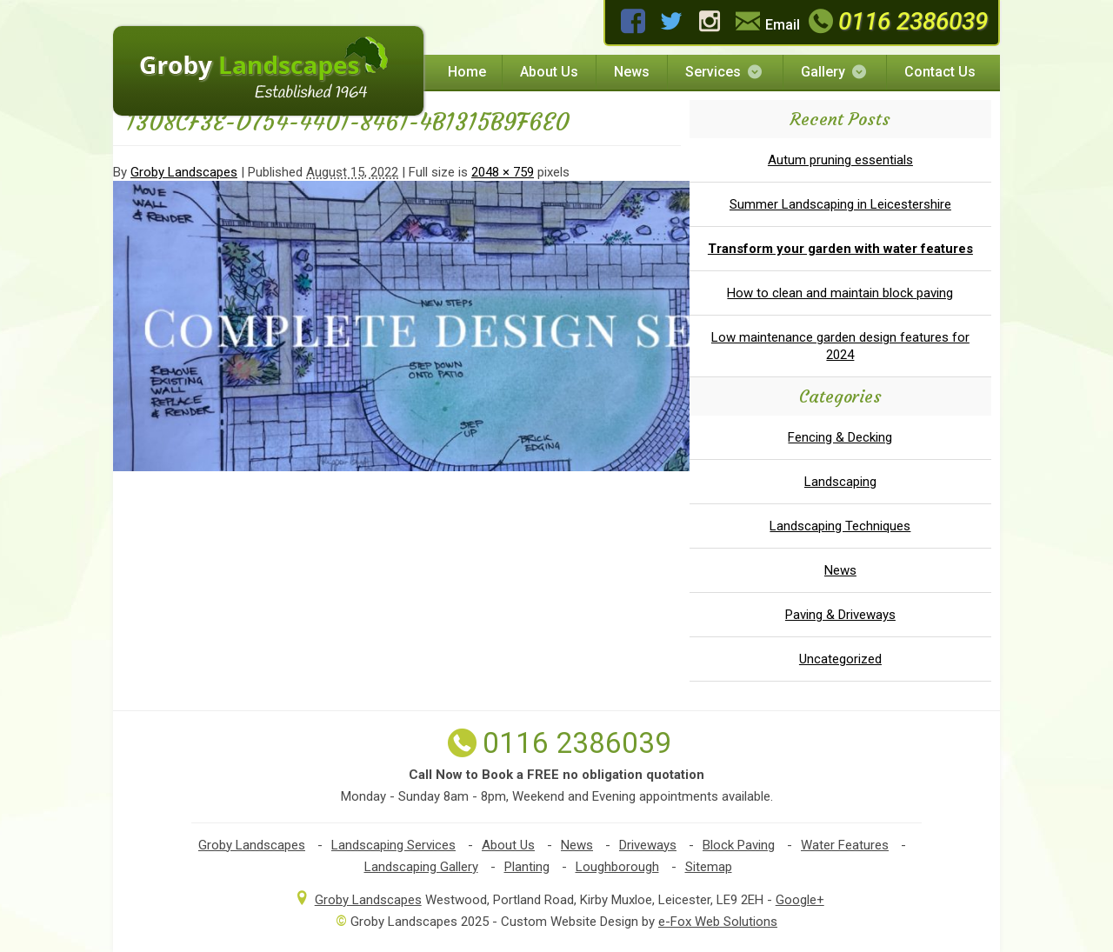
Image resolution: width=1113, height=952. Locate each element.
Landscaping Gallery (421, 867)
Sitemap (708, 867)
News (632, 71)
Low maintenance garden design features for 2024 (840, 346)
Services (724, 71)
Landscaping (840, 481)
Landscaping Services (393, 845)
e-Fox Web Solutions (717, 921)
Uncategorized (840, 659)
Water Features (845, 845)
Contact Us (940, 71)
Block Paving (739, 845)
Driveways (647, 845)
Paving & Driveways (840, 614)
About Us (549, 71)
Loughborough (617, 867)
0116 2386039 (896, 21)
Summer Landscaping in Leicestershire (840, 204)
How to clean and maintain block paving (840, 293)
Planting (527, 867)
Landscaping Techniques (840, 526)
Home (467, 71)
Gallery (835, 71)
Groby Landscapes (183, 172)
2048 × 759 (502, 172)
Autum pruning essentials (840, 160)
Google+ (800, 900)
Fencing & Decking (840, 437)
